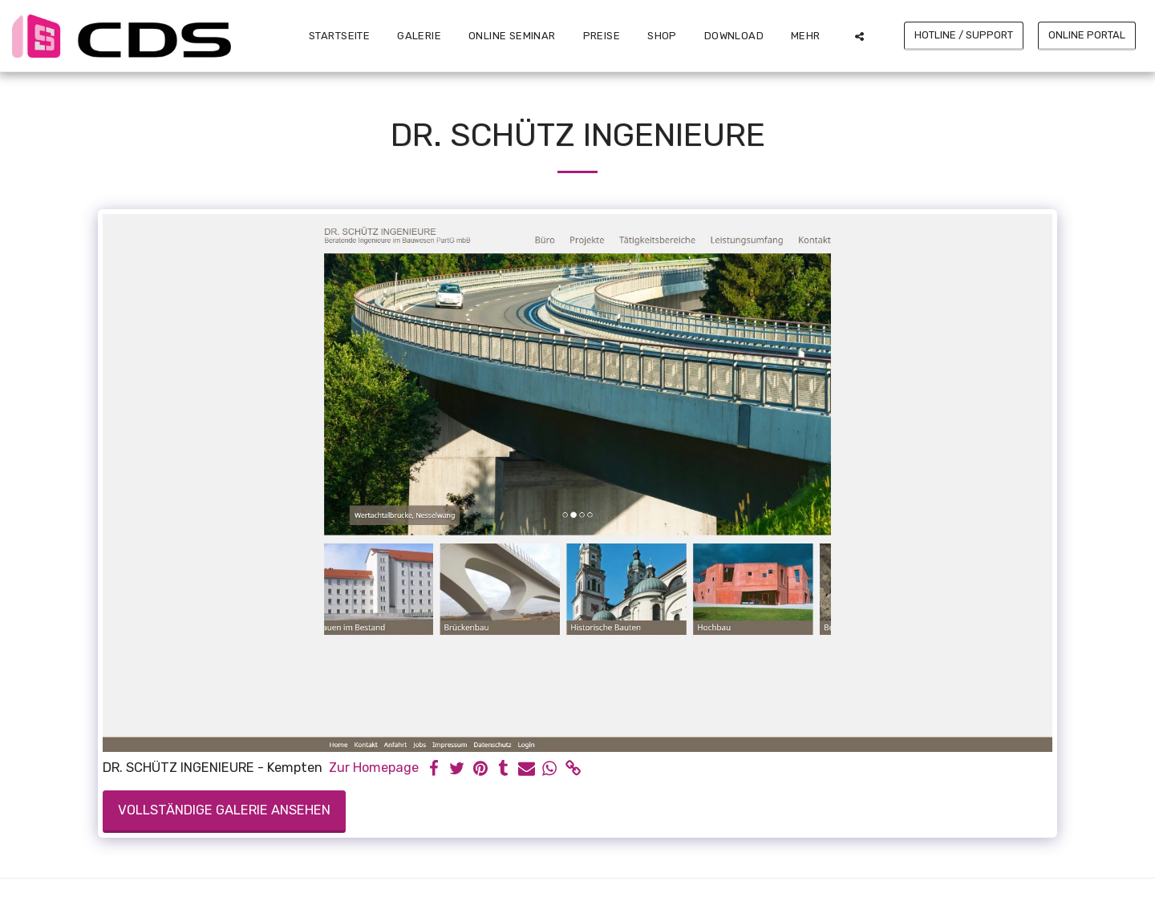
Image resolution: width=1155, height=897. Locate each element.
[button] (859, 36)
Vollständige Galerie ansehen (224, 810)
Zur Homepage (374, 767)
